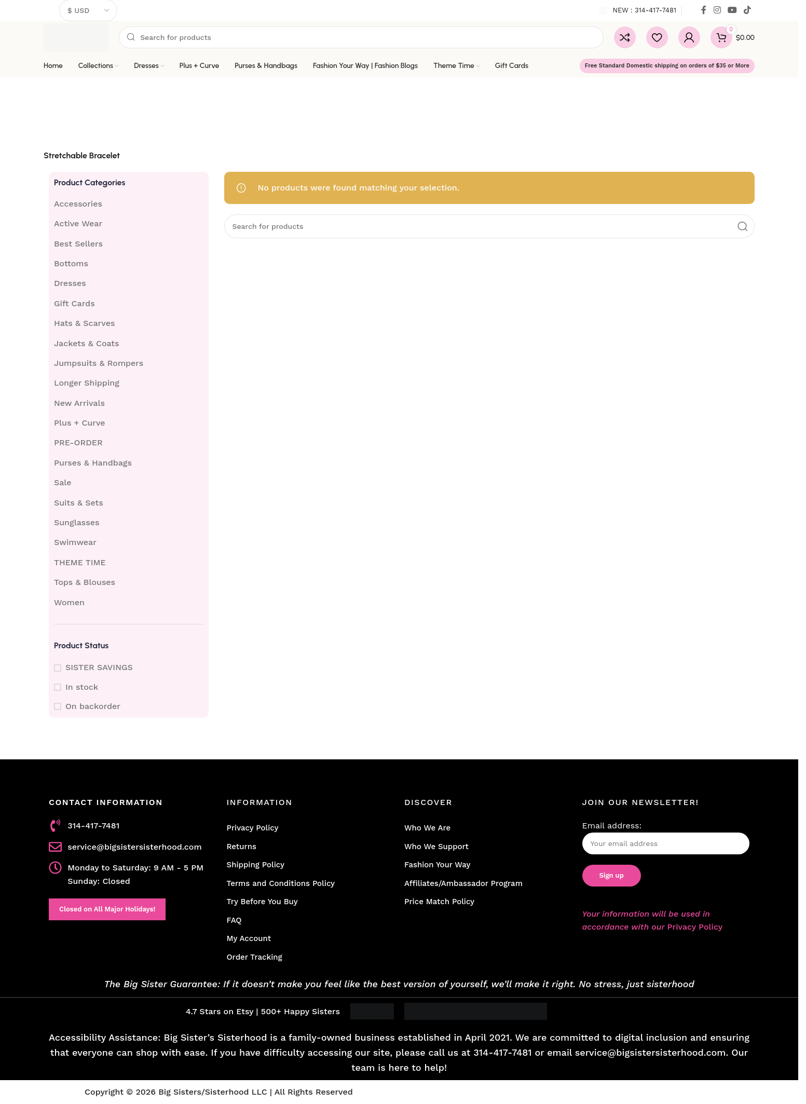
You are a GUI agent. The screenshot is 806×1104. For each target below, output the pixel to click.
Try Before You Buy (262, 901)
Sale (63, 482)
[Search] (361, 37)
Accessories (78, 204)
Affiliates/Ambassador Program (463, 883)
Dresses (70, 283)
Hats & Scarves (84, 323)
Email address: (666, 837)
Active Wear (78, 223)
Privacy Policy (253, 828)
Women (69, 602)
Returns (241, 846)
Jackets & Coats (86, 343)
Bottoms (71, 263)
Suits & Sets (78, 503)
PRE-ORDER (78, 442)
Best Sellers (78, 244)
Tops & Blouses (84, 582)
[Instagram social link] (717, 10)
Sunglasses (76, 522)
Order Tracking (254, 957)
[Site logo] (76, 37)
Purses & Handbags (93, 463)
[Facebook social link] (704, 10)
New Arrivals (79, 403)
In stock (81, 687)
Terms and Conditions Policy (281, 883)
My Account (249, 938)
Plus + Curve (79, 423)
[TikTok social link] (748, 10)
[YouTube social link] (732, 10)
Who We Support (436, 846)
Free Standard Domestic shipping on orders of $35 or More (667, 65)
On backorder (92, 706)
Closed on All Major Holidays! (107, 909)
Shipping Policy (255, 864)
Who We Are (427, 828)
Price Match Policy (439, 901)
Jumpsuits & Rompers (98, 363)
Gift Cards (74, 303)
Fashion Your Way (437, 864)
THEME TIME (80, 562)
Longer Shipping (86, 383)
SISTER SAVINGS (99, 667)
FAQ (234, 920)
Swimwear (75, 542)
